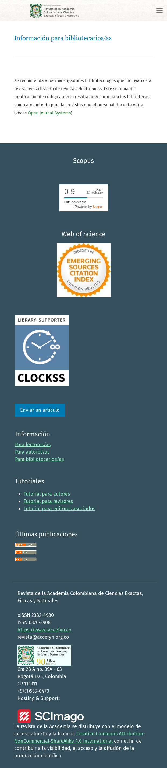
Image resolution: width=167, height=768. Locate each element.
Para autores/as (32, 452)
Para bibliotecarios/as (39, 459)
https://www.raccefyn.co (44, 630)
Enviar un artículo (40, 410)
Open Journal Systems (49, 113)
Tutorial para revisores (48, 501)
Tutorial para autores (47, 494)
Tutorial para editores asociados (59, 509)
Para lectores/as (33, 445)
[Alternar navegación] (159, 10)
